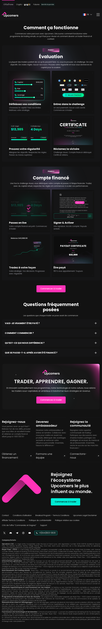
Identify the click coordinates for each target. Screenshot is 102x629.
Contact (5, 515)
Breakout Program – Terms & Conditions (52, 515)
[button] (87, 15)
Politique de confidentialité (40, 520)
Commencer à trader (51, 288)
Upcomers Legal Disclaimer (85, 515)
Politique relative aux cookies (67, 520)
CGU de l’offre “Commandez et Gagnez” (19, 525)
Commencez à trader (51, 400)
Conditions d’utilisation (22, 515)
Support (43, 525)
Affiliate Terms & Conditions (13, 520)
